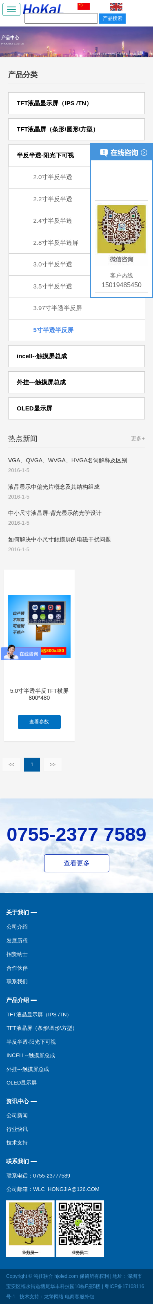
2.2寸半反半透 (53, 198)
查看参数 (39, 722)
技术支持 (17, 1143)
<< (11, 764)
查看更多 (77, 863)
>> (52, 764)
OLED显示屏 (22, 1083)
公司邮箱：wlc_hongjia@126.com (53, 1189)
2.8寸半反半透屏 (56, 242)
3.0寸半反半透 (53, 264)
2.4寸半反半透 (53, 220)
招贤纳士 (17, 954)
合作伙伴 (17, 968)
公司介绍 (17, 927)
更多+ (138, 438)
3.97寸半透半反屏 (57, 307)
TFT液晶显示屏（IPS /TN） (39, 1014)
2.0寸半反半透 (53, 176)
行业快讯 (17, 1129)
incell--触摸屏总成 (31, 1055)
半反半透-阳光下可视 (31, 1042)
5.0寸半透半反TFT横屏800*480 (39, 694)
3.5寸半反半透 (53, 286)
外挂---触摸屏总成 (28, 1069)
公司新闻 (17, 1115)
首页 (104, 54)
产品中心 (112, 54)
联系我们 (17, 981)
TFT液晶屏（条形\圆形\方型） (42, 1028)
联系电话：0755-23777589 (38, 1176)
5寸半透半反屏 (53, 329)
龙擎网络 (54, 1297)
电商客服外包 (79, 1297)
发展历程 (17, 941)
